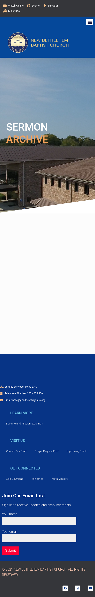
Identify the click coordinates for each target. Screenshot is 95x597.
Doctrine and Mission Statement (24, 423)
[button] (89, 22)
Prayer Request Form (47, 451)
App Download (14, 478)
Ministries (37, 478)
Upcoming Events (77, 451)
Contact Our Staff (16, 451)
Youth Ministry (59, 478)
